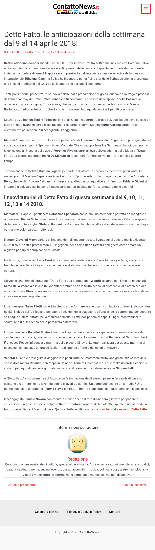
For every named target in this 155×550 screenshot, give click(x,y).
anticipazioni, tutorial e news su (117, 409)
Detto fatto (32, 52)
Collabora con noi (47, 512)
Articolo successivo (135, 485)
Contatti (114, 512)
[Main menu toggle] (146, 9)
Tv (52, 52)
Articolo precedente (20, 485)
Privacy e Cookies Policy (84, 512)
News (45, 52)
